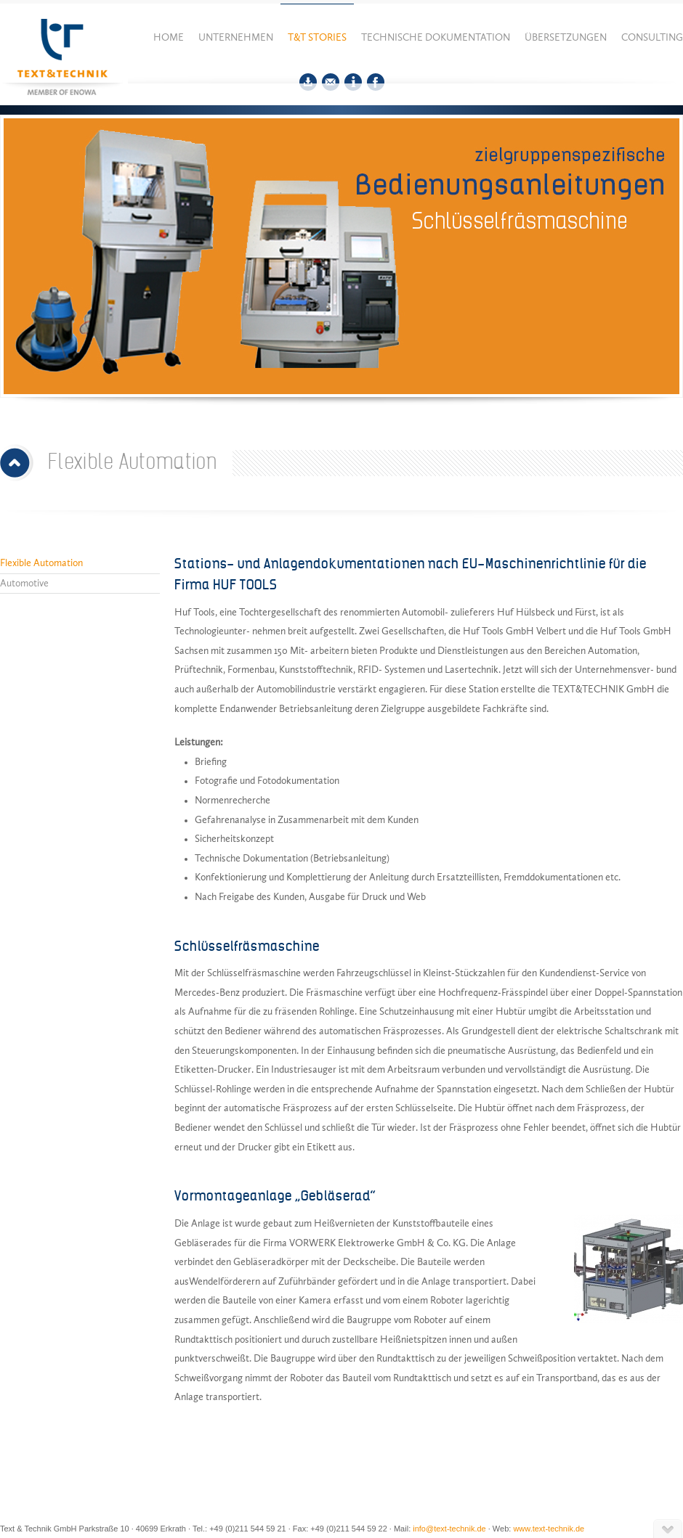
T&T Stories (317, 38)
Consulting (652, 38)
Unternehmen (235, 38)
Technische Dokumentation (435, 38)
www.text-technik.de (548, 1528)
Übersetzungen (566, 38)
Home (168, 38)
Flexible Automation (41, 563)
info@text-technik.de (449, 1528)
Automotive (24, 583)
